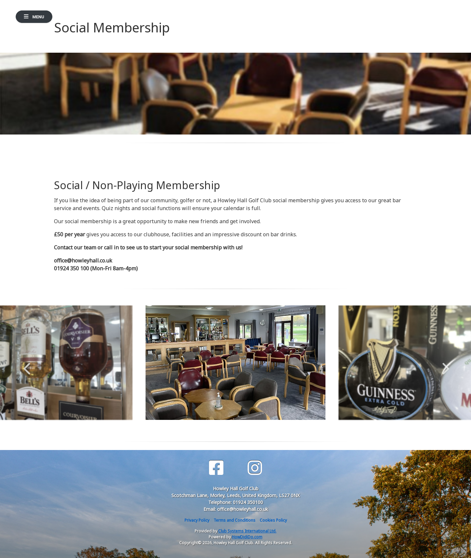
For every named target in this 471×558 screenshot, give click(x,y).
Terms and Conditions (234, 520)
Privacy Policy (196, 520)
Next (444, 365)
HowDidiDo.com (247, 537)
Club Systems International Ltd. (247, 531)
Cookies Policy (273, 520)
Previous (27, 365)
